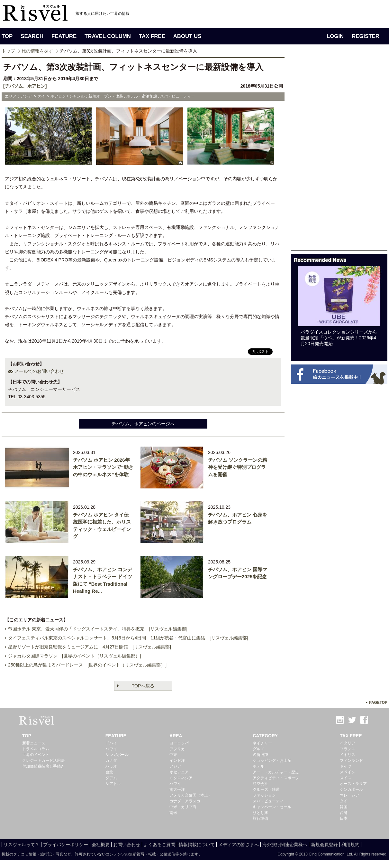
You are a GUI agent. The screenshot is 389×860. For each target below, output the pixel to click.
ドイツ (345, 766)
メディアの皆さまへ (238, 844)
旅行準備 (260, 818)
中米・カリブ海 (182, 807)
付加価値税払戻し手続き (43, 766)
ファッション (264, 795)
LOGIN (335, 36)
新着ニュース (33, 743)
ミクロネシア (181, 778)
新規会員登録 (324, 844)
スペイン (347, 772)
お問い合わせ (126, 844)
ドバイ (111, 743)
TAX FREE (152, 36)
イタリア (347, 743)
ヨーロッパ (179, 743)
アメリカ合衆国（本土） (190, 795)
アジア (175, 766)
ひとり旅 (260, 812)
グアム (111, 778)
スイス (345, 778)
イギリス (347, 754)
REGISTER (365, 36)
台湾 (344, 812)
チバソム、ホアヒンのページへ (143, 423)
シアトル (113, 783)
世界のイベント (35, 754)
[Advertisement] (311, 153)
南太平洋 (177, 789)
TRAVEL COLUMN (108, 36)
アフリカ (177, 749)
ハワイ (111, 749)
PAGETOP (378, 702)
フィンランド (351, 760)
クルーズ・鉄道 (266, 789)
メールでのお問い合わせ (39, 371)
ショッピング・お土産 (272, 760)
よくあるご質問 (159, 844)
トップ (8, 50)
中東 (173, 754)
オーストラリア (353, 783)
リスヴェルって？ (22, 844)
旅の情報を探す (37, 50)
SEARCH (32, 36)
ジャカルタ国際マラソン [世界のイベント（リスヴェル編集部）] (74, 655)
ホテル (258, 766)
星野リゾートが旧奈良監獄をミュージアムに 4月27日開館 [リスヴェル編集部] (89, 646)
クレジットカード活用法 (43, 760)
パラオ (111, 766)
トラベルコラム (35, 749)
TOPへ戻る (143, 685)
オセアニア (179, 772)
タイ (344, 801)
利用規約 (350, 844)
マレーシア (349, 795)
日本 (344, 818)
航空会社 (260, 783)
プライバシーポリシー (65, 844)
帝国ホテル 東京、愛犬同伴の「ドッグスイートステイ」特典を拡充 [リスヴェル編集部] (97, 628)
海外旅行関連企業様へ (284, 844)
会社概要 (101, 844)
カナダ (111, 760)
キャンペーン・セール (272, 807)
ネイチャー (262, 743)
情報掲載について (197, 844)
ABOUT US (187, 36)
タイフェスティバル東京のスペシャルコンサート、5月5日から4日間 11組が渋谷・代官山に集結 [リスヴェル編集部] (128, 637)
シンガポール (117, 754)
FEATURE (64, 36)
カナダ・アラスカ (184, 801)
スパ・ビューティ (268, 801)
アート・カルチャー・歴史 (276, 772)
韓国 (344, 807)
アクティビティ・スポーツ (276, 778)
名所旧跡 (260, 754)
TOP (7, 36)
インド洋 (177, 760)
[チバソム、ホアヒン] (25, 86)
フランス (347, 749)
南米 (173, 812)
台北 (109, 772)
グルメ (258, 749)
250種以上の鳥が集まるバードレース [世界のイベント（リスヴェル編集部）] (87, 664)
